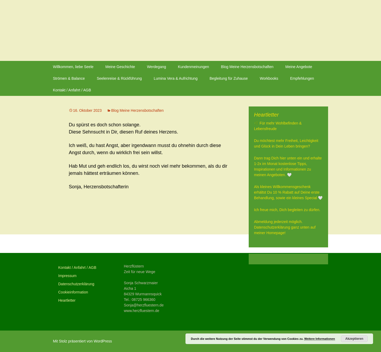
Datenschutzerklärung (76, 284)
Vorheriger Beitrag (93, 244)
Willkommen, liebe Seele (73, 67)
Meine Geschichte (120, 67)
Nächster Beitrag (206, 244)
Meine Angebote (298, 67)
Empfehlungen (302, 78)
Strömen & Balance (69, 78)
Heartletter (66, 300)
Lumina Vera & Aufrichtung (176, 78)
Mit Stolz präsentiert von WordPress (82, 341)
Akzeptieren (354, 339)
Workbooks (269, 78)
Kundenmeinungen (193, 67)
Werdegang (156, 67)
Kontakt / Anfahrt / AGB (72, 90)
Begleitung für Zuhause (229, 78)
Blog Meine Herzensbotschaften (247, 67)
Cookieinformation (73, 292)
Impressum (67, 276)
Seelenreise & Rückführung (119, 78)
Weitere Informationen (319, 338)
